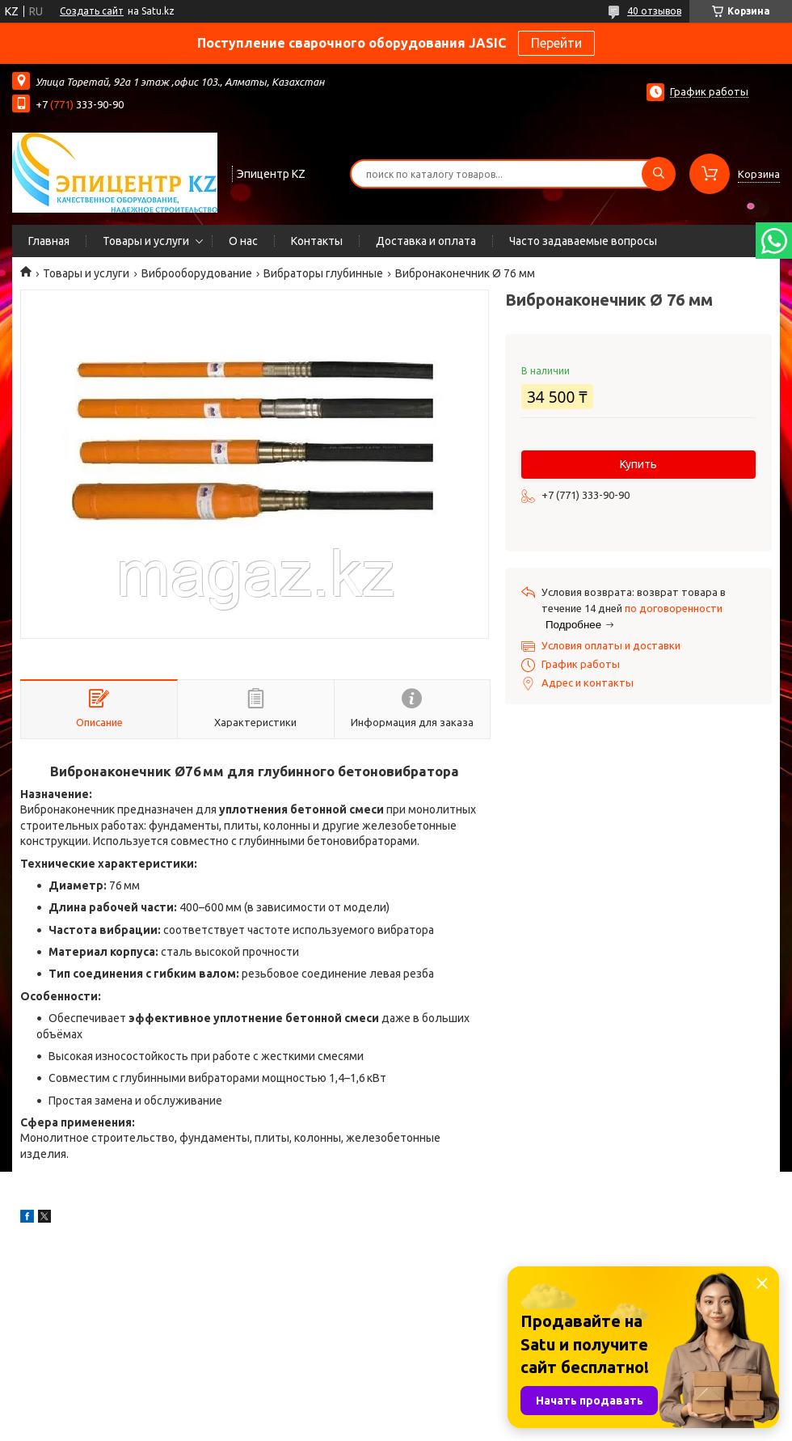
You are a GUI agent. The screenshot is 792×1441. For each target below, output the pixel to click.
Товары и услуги (146, 241)
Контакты (317, 241)
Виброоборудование (196, 273)
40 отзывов (654, 11)
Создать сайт (92, 11)
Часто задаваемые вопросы (583, 241)
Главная (49, 241)
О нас (243, 241)
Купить (638, 464)
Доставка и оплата (426, 241)
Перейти (556, 43)
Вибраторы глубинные (323, 273)
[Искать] (659, 174)
